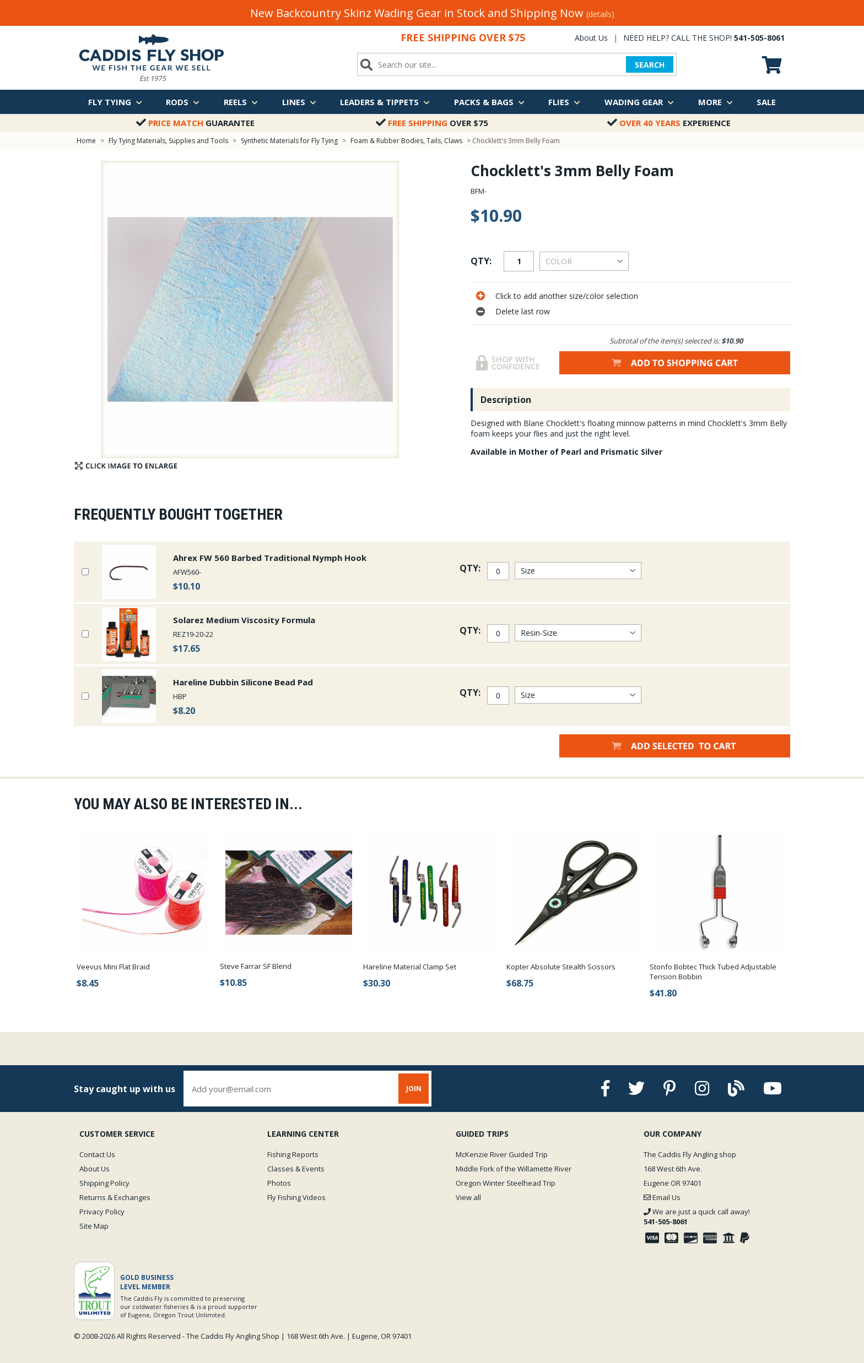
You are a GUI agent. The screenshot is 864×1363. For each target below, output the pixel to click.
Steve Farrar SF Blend (255, 966)
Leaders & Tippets (385, 101)
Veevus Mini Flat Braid (113, 967)
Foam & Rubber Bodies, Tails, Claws (406, 140)
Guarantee (195, 122)
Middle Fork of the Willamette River (513, 1169)
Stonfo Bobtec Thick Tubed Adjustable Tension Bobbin (713, 972)
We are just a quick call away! (697, 1216)
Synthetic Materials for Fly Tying (289, 140)
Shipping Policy (104, 1183)
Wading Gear (639, 101)
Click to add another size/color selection (566, 296)
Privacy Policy (102, 1212)
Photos (279, 1183)
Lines (299, 101)
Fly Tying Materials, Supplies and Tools (168, 140)
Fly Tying (115, 101)
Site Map (94, 1226)
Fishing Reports (292, 1154)
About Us (591, 37)
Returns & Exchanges (114, 1197)
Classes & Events (296, 1169)
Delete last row (522, 311)
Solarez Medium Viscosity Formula (244, 619)
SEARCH (650, 64)
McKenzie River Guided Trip (502, 1154)
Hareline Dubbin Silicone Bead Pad (243, 682)
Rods (182, 101)
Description (505, 400)
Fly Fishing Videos (296, 1197)
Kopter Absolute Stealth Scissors (560, 967)
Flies (564, 101)
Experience (669, 122)
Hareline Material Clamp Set (409, 967)
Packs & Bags (489, 101)
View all (468, 1197)
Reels (241, 101)
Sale (766, 101)
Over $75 (432, 122)
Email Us (662, 1197)
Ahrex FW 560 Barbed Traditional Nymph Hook (269, 557)
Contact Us (97, 1154)
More (715, 101)
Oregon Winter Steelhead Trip (505, 1183)
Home (86, 140)
